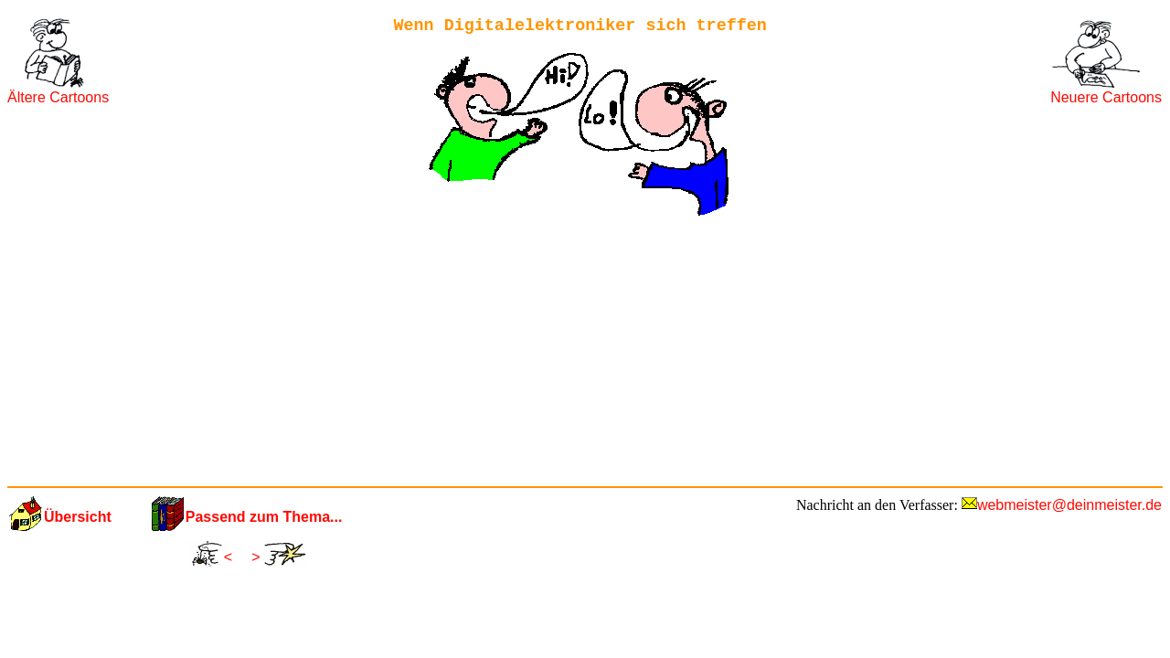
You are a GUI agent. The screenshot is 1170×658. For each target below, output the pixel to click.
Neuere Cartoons (1106, 97)
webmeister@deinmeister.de (1069, 505)
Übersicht (78, 517)
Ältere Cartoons (58, 97)
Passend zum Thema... (264, 517)
